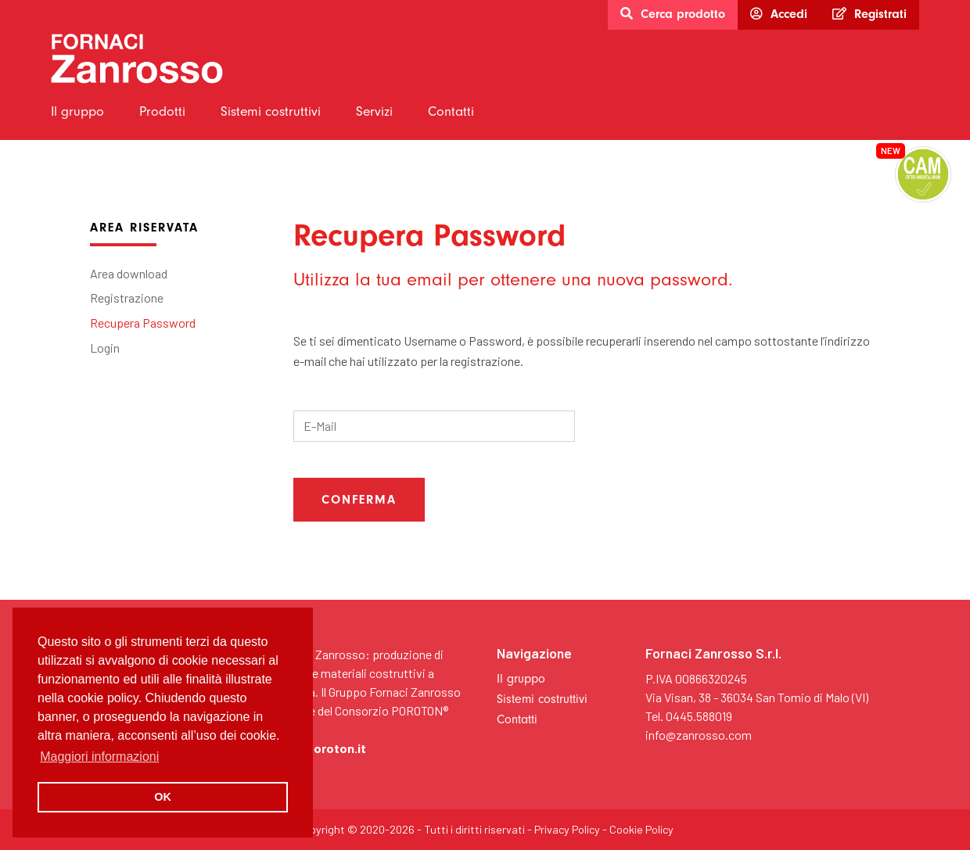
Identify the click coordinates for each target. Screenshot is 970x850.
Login (105, 347)
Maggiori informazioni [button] (99, 756)
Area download (128, 273)
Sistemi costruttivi (271, 111)
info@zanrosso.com (698, 734)
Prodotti (162, 111)
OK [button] (162, 797)
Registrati (869, 14)
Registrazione (126, 297)
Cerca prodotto (672, 14)
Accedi (778, 14)
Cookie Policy (641, 829)
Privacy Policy (567, 829)
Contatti (451, 111)
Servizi (374, 111)
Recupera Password (143, 322)
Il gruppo (77, 111)
